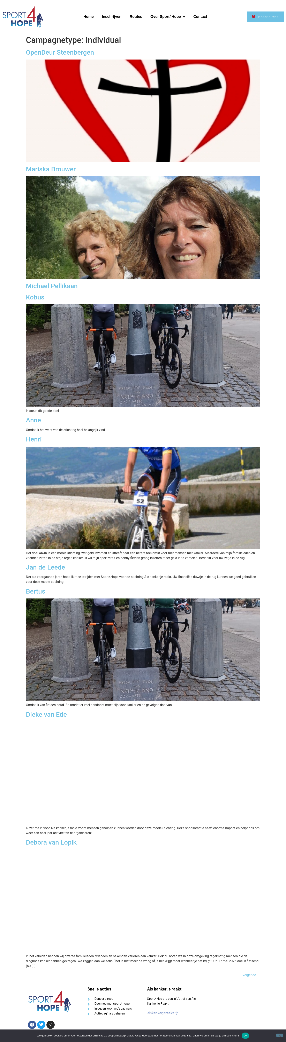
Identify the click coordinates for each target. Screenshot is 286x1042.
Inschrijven (111, 17)
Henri (34, 439)
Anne (33, 420)
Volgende (251, 975)
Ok (245, 1035)
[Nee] (279, 1035)
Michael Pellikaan (52, 286)
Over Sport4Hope (167, 17)
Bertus (35, 591)
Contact (200, 17)
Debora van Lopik (51, 842)
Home (88, 17)
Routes (136, 17)
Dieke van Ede (46, 714)
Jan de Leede (45, 567)
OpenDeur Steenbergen (60, 52)
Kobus (35, 297)
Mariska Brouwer (51, 169)
